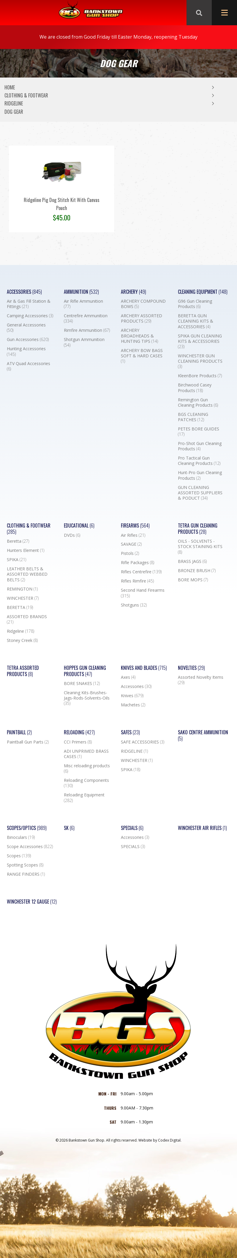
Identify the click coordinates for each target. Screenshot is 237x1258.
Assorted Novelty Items (200, 680)
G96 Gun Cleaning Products (195, 304)
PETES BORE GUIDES (198, 431)
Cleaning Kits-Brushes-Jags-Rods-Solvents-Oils (87, 698)
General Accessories (26, 327)
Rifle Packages (137, 562)
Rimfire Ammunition (87, 330)
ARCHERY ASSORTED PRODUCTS (141, 318)
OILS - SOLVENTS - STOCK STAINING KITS (200, 547)
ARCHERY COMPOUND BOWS (143, 304)
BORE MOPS (193, 580)
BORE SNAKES (82, 683)
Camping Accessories (30, 315)
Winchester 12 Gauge (32, 902)
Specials (132, 828)
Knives (132, 695)
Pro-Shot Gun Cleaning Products (200, 446)
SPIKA (16, 559)
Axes (128, 677)
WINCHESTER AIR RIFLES (202, 828)
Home (9, 87)
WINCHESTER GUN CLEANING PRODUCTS (200, 361)
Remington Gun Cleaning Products (198, 402)
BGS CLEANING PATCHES (193, 417)
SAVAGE (131, 544)
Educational (79, 526)
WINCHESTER (23, 598)
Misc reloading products (87, 768)
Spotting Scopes (25, 865)
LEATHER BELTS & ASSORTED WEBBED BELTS (27, 574)
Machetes (133, 705)
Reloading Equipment (84, 797)
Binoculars (21, 837)
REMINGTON (22, 589)
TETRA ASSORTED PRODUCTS (23, 671)
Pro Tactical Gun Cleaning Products (199, 460)
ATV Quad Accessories (28, 366)
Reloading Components (86, 783)
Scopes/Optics (27, 828)
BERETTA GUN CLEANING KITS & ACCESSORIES (195, 321)
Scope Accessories (30, 846)
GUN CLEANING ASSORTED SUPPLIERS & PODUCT (200, 493)
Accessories (24, 292)
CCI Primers (78, 742)
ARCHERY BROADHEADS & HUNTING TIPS (139, 336)
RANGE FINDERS (26, 874)
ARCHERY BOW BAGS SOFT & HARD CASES (142, 356)
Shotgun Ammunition (84, 342)
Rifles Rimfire (137, 581)
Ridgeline (13, 103)
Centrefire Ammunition (86, 318)
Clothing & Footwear (26, 95)
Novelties (191, 668)
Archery (133, 292)
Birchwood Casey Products (194, 387)
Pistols (130, 553)
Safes (130, 732)
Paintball (19, 732)
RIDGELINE (134, 751)
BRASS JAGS (192, 561)
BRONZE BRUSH (197, 570)
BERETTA (20, 607)
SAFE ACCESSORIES (142, 742)
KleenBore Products (200, 375)
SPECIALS (133, 846)
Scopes (19, 855)
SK (69, 828)
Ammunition (81, 292)
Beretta (18, 541)
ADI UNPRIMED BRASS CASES (86, 754)
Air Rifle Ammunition (83, 304)
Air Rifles (133, 535)
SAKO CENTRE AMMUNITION (203, 735)
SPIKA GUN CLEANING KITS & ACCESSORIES (200, 341)
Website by (159, 1140)
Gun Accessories (28, 339)
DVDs (72, 535)
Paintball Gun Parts (28, 742)
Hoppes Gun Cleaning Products (85, 671)
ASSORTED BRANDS (27, 619)
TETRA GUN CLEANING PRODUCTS (197, 529)
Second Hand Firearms (143, 593)
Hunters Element (25, 550)
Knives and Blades (144, 668)
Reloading (79, 732)
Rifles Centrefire (141, 571)
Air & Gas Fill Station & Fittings (28, 304)
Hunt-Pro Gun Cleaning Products (200, 475)
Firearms (135, 526)
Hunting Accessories (26, 351)
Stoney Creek (22, 640)
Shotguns (134, 605)
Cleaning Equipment (202, 292)
